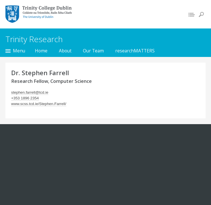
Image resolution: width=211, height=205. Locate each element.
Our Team (93, 51)
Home (41, 51)
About (65, 51)
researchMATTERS (135, 51)
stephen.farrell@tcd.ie (29, 92)
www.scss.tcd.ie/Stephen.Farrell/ (38, 104)
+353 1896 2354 (25, 98)
